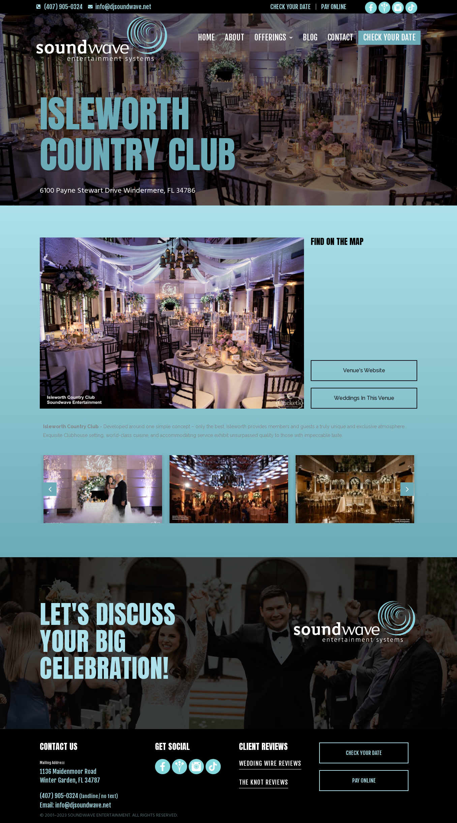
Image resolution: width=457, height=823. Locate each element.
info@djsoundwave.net (83, 805)
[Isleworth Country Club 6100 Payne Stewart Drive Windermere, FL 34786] (364, 302)
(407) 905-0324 (59, 795)
